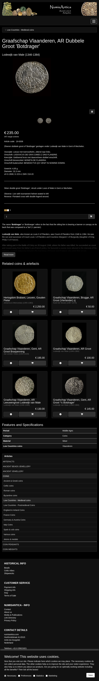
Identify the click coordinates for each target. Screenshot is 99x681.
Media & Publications (13, 615)
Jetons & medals (11, 539)
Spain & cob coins (11, 529)
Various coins (9, 534)
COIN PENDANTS (11, 544)
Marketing (51, 676)
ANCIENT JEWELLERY (13, 471)
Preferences (24, 676)
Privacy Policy (10, 620)
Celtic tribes (9, 570)
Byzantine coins (10, 495)
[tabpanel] (40, 120)
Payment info (10, 587)
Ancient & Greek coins (13, 481)
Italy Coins (8, 525)
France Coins (9, 515)
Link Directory (10, 618)
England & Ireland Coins (14, 510)
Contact (7, 609)
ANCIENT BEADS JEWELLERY (17, 466)
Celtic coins (9, 486)
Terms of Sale (10, 596)
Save (90, 675)
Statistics (38, 676)
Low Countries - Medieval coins (17, 500)
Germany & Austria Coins (14, 520)
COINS (6, 476)
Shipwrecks (9, 573)
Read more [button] (8, 255)
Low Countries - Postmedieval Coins (19, 505)
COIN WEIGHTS (10, 549)
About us (8, 612)
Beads (7, 568)
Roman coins (9, 491)
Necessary (10, 676)
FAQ (6, 593)
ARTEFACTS (8, 461)
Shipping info (9, 590)
